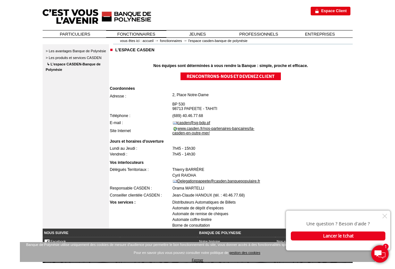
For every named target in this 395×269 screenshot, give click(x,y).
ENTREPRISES (320, 34)
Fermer (197, 260)
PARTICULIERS (75, 34)
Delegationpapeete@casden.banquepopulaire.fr (219, 181)
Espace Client (334, 11)
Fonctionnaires (171, 41)
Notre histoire (209, 241)
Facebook (55, 241)
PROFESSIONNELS (258, 34)
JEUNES (197, 34)
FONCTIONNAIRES (136, 34)
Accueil (148, 41)
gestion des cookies (244, 253)
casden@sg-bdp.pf (194, 123)
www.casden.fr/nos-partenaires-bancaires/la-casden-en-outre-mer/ (213, 130)
